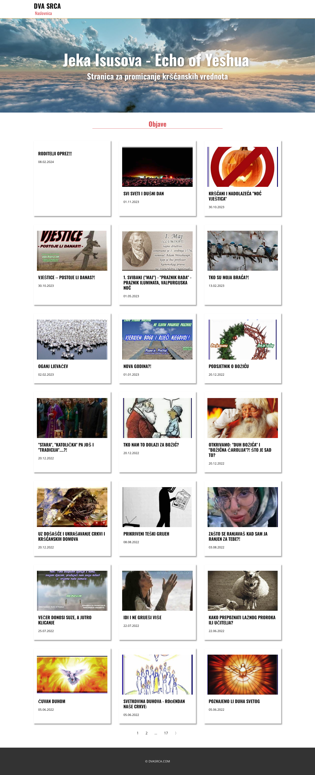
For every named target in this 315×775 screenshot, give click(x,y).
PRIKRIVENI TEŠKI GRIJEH (146, 533)
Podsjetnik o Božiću (229, 366)
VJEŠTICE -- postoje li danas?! (66, 277)
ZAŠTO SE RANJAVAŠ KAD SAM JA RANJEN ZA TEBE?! (238, 536)
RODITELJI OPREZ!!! (55, 153)
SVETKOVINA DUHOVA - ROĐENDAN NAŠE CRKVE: (154, 704)
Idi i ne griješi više (142, 617)
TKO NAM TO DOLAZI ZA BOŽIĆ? (151, 444)
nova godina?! (137, 366)
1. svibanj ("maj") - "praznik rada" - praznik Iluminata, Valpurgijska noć (157, 282)
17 (166, 733)
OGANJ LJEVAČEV (53, 366)
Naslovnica (43, 13)
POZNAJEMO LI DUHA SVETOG (234, 701)
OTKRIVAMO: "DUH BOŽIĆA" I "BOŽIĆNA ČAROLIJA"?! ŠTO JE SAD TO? (240, 449)
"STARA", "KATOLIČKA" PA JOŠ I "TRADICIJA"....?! (66, 447)
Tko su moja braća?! (229, 277)
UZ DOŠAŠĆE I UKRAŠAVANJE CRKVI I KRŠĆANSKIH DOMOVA (71, 536)
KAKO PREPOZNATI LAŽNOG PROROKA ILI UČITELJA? (242, 620)
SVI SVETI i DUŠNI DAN (143, 193)
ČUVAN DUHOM (51, 701)
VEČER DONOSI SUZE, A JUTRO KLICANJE (65, 620)
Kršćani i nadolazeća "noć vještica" (235, 196)
